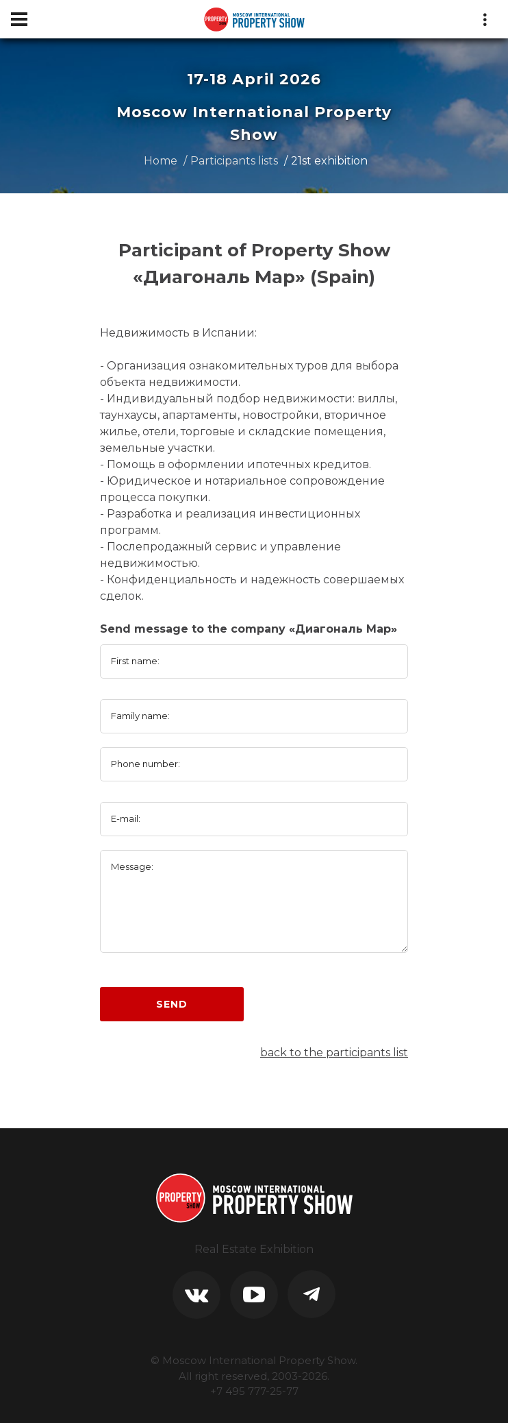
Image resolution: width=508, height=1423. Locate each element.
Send (171, 1004)
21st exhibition (329, 160)
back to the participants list (334, 1052)
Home (160, 160)
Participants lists (234, 160)
